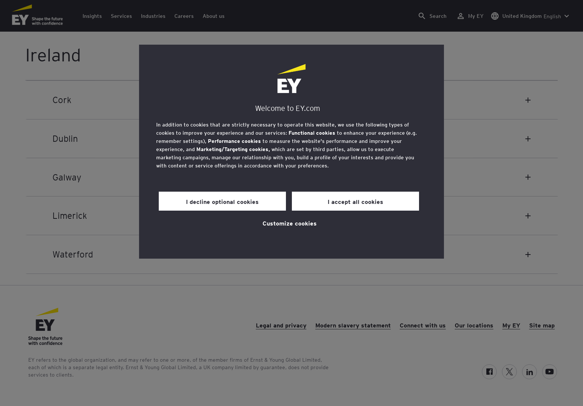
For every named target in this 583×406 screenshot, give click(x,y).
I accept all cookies (355, 201)
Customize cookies (289, 223)
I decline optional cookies (222, 201)
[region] (291, 152)
